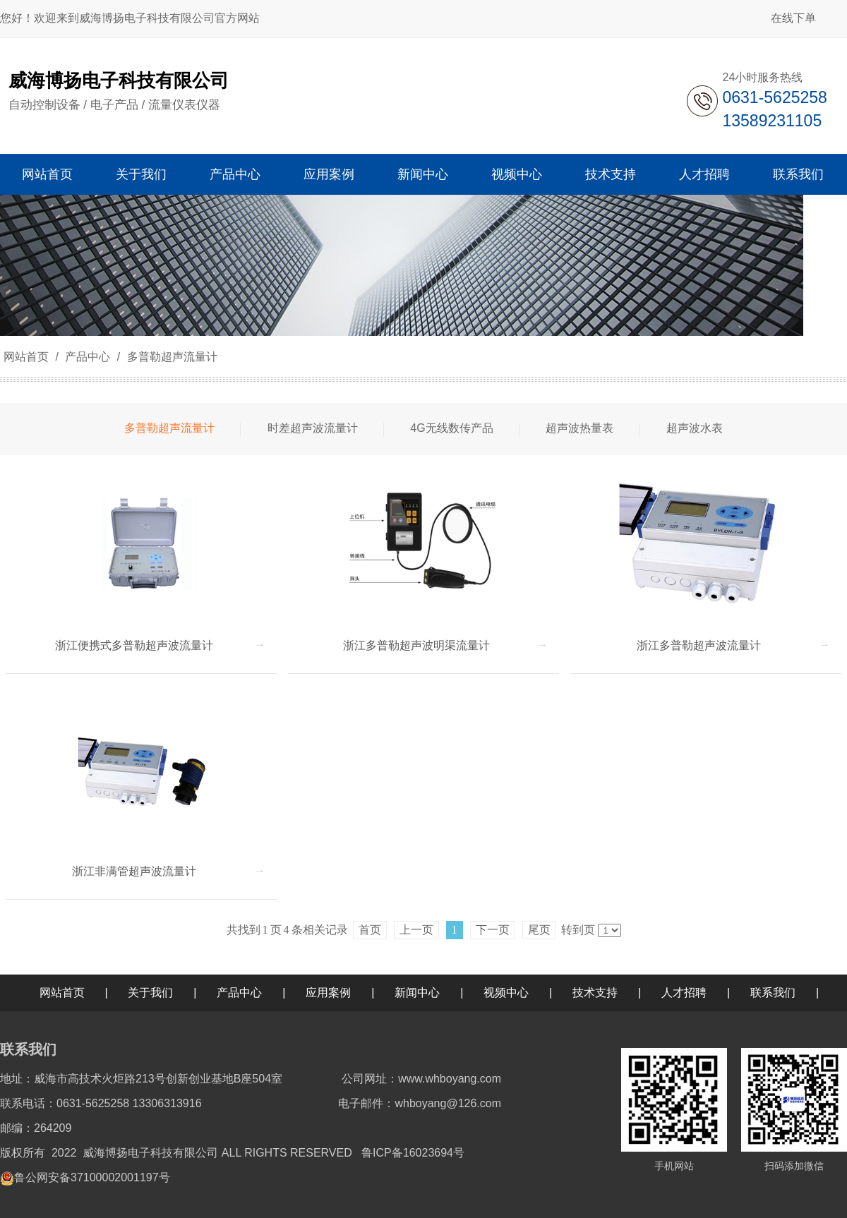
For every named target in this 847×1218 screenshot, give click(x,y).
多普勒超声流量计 (170, 357)
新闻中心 (417, 993)
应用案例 (328, 993)
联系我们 (772, 993)
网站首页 (26, 357)
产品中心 (88, 357)
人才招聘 (684, 993)
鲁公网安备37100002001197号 (92, 1177)
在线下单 (793, 18)
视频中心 (506, 993)
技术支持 (595, 993)
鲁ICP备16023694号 (412, 1153)
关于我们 (150, 993)
